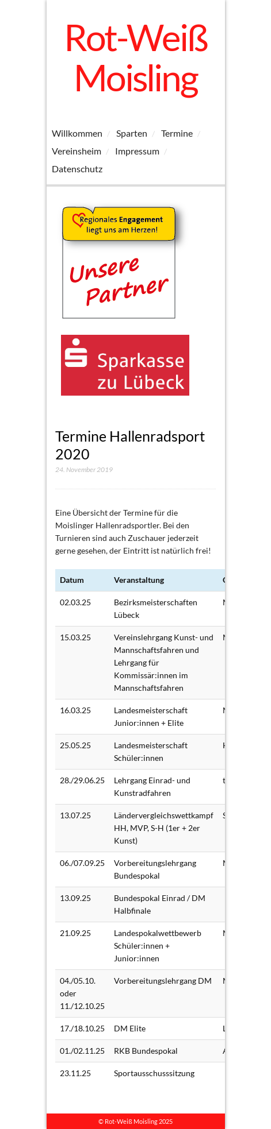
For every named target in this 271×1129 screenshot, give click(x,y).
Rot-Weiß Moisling (135, 57)
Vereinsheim (76, 150)
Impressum (137, 150)
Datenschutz (77, 168)
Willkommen (77, 132)
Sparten (131, 132)
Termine (177, 132)
